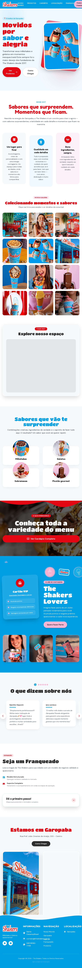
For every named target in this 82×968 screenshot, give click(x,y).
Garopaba (48, 935)
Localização (56, 3)
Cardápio (44, 3)
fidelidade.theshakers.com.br (20, 595)
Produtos (31, 3)
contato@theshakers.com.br (38, 939)
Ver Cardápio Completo (41, 538)
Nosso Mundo (21, 4)
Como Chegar (30, 72)
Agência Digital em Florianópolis (41, 961)
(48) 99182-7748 (31, 944)
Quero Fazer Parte (55, 624)
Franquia (70, 3)
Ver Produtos (11, 72)
